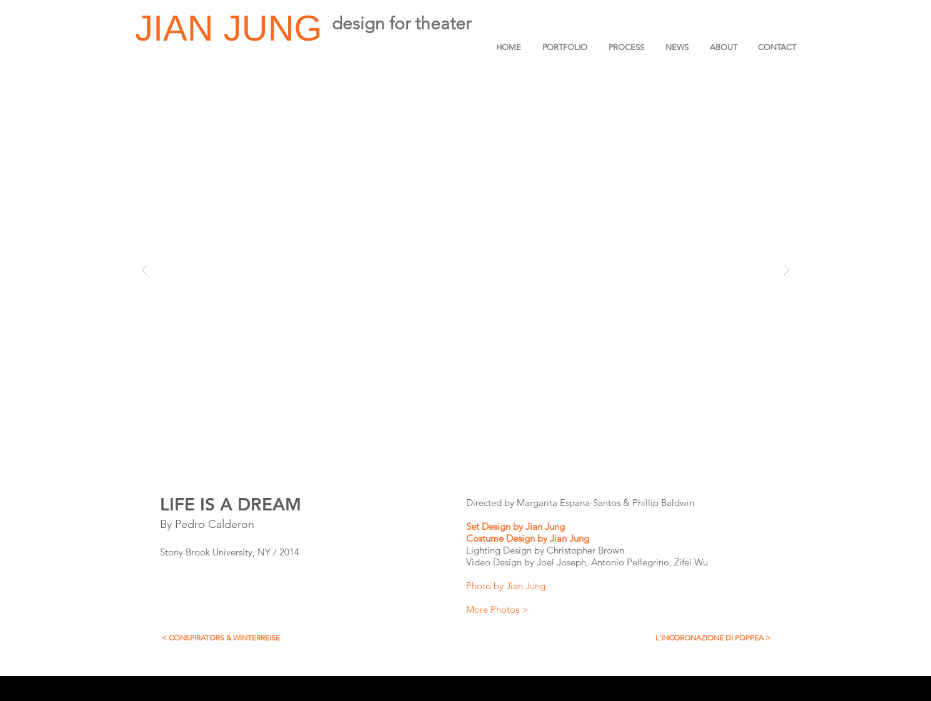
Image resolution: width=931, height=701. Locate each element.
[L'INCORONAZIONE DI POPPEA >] (713, 637)
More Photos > (497, 609)
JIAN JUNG (233, 27)
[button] (465, 269)
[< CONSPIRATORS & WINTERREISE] (220, 637)
